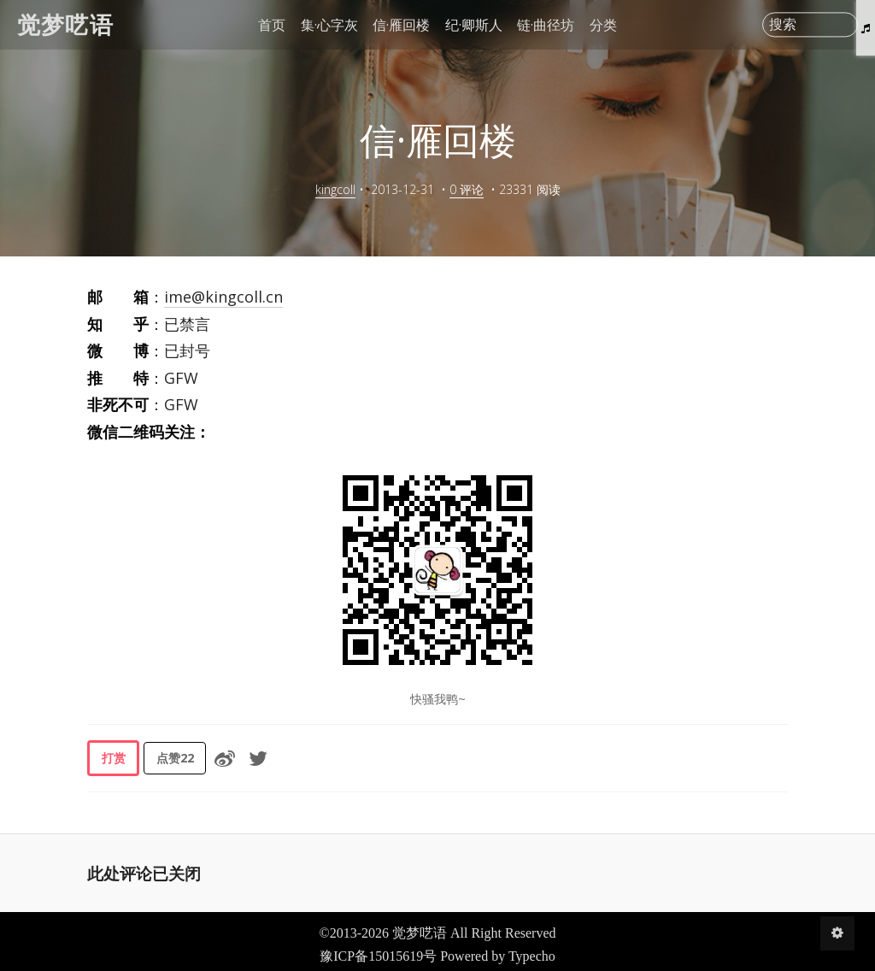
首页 (271, 24)
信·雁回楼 (401, 24)
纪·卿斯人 (473, 24)
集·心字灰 (329, 24)
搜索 (782, 24)
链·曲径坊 (545, 24)
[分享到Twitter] (258, 758)
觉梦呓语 (65, 24)
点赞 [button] (175, 758)
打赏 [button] (114, 758)
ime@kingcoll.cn (223, 296)
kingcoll (335, 189)
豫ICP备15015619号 (378, 956)
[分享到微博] (224, 758)
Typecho (531, 956)
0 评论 (466, 189)
